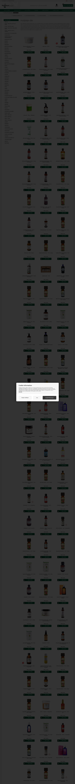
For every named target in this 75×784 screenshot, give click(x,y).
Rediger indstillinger (25, 397)
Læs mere (20, 391)
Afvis (37, 397)
